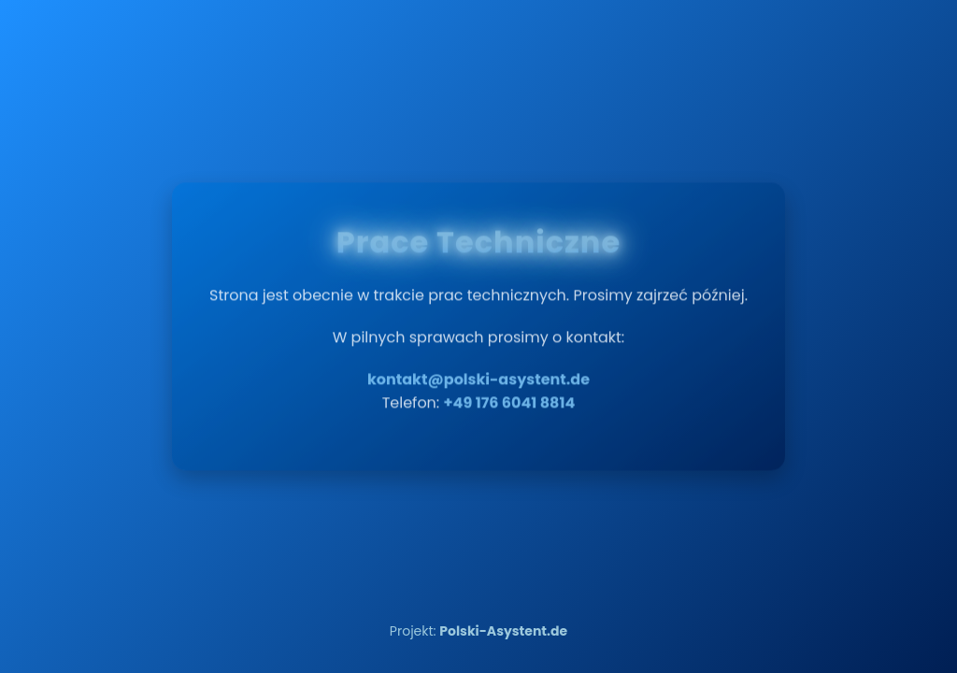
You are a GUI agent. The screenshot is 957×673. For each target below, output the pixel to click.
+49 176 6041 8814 (510, 397)
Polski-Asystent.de (503, 631)
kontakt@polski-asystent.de (478, 373)
